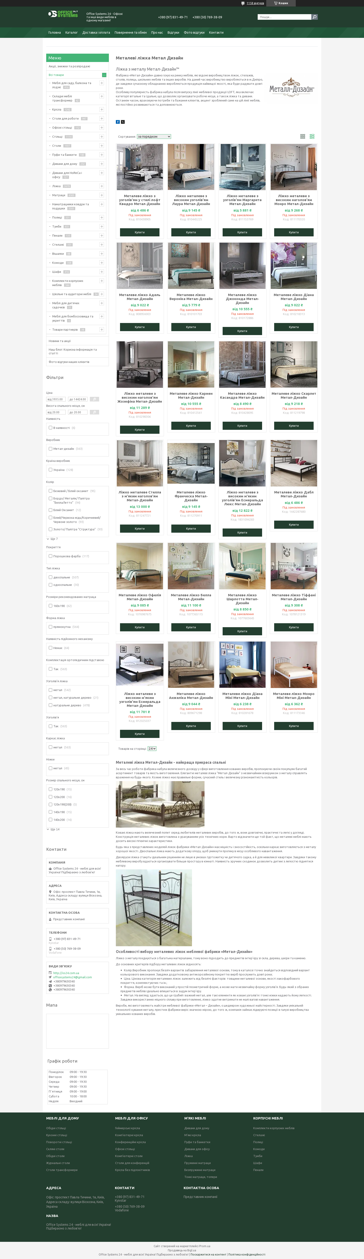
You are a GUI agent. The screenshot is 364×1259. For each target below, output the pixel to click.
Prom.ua (204, 1246)
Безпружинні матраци (199, 1169)
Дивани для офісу (197, 1149)
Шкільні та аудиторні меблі (71, 294)
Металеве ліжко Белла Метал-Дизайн (191, 597)
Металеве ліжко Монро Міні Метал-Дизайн (294, 696)
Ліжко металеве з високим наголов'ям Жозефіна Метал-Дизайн (139, 397)
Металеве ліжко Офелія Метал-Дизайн (140, 597)
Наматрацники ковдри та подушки (70, 206)
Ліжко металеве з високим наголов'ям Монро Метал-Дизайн (293, 200)
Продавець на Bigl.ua (182, 1250)
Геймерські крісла (127, 1128)
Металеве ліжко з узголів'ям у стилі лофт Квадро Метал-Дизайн (139, 200)
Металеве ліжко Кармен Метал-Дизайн (191, 395)
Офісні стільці (62, 127)
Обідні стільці (56, 1128)
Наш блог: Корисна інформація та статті (73, 351)
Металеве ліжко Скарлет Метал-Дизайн (294, 395)
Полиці (57, 217)
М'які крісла (192, 1135)
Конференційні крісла (130, 1142)
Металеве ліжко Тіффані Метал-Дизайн (294, 597)
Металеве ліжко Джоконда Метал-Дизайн (242, 299)
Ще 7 (54, 539)
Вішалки (58, 253)
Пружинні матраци (197, 1162)
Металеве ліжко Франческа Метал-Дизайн (191, 496)
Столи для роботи (65, 118)
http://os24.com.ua (66, 973)
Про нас (157, 32)
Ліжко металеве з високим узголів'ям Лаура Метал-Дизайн (191, 200)
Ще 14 (55, 829)
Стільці (57, 136)
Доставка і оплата (96, 32)
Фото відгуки (194, 32)
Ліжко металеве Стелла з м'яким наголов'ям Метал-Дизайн (139, 496)
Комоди (58, 262)
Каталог (71, 32)
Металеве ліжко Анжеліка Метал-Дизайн (191, 696)
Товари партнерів (65, 329)
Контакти (216, 32)
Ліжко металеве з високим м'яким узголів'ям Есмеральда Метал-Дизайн (139, 700)
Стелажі (58, 244)
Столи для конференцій (132, 1162)
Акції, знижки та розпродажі (69, 66)
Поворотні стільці (59, 1142)
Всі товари (56, 74)
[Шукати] (314, 17)
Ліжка (56, 186)
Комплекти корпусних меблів (67, 283)
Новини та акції (60, 340)
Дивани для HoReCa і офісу (67, 175)
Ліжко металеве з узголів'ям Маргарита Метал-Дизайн (242, 200)
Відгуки (173, 32)
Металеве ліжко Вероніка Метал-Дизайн (191, 297)
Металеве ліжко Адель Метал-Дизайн (139, 297)
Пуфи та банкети (64, 154)
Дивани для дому (64, 163)
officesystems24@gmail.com (72, 977)
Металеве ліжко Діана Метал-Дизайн (294, 297)
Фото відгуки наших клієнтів (69, 361)
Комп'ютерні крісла (129, 1135)
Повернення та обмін (131, 32)
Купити (140, 232)
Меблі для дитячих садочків (65, 305)
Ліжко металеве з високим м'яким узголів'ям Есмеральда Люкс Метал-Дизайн (242, 498)
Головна (55, 32)
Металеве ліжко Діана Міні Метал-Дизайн (242, 696)
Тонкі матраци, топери (200, 1176)
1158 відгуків (255, 3)
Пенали (57, 235)
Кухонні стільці (56, 1135)
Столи (56, 145)
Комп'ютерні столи (129, 1156)
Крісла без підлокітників (132, 1169)
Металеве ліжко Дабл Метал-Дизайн (294, 494)
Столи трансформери (62, 1169)
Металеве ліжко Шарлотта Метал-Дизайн (242, 599)
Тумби (56, 226)
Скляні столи (55, 1149)
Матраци (58, 195)
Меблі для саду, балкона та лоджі (71, 85)
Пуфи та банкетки (197, 1142)
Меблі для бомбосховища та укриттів (72, 318)
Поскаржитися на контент (208, 1254)
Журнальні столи (58, 1162)
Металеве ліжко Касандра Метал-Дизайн (242, 395)
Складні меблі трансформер (62, 98)
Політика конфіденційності (246, 1254)
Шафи (56, 271)
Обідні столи (55, 1156)
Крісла (56, 109)
